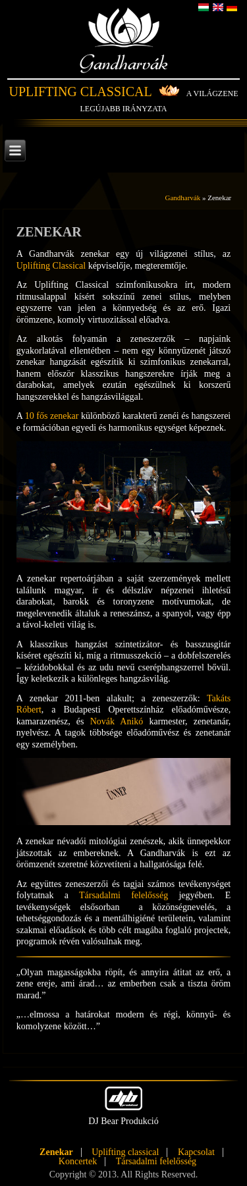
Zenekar (56, 1152)
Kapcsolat (196, 1152)
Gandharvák (123, 52)
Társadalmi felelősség (123, 895)
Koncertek (78, 1161)
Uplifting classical (125, 1152)
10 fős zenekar (52, 416)
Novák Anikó (117, 721)
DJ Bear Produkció (123, 1106)
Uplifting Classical (80, 91)
